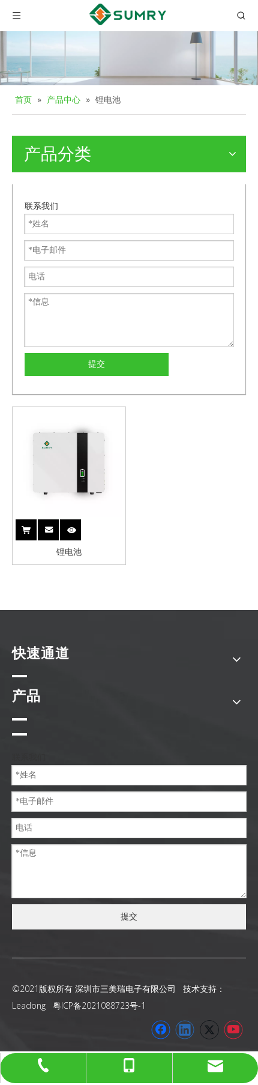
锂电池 (69, 552)
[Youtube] (233, 1029)
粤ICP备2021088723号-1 (99, 1005)
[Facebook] (160, 1029)
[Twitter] (209, 1029)
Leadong (29, 1005)
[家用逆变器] (129, 58)
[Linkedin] (184, 1029)
